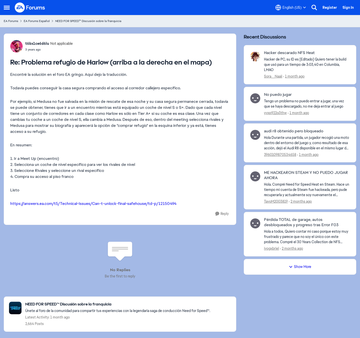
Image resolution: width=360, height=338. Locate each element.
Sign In (348, 7)
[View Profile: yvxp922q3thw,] (255, 98)
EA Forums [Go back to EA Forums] (11, 21)
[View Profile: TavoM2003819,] (255, 176)
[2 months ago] (300, 201)
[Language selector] (290, 8)
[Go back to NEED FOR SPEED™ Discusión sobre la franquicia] (117, 304)
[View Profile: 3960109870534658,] (255, 135)
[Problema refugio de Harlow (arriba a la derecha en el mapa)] (49, 49)
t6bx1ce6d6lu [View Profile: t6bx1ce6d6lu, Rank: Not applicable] (37, 43)
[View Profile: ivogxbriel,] (255, 223)
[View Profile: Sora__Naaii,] (255, 57)
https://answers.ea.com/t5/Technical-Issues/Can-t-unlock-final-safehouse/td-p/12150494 (93, 203)
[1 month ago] (293, 76)
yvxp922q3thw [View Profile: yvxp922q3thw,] (275, 113)
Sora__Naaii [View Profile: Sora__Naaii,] (273, 76)
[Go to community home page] (30, 8)
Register (329, 7)
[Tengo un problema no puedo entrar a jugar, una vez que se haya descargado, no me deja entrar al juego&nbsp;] (307, 104)
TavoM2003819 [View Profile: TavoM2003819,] (276, 201)
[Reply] (222, 213)
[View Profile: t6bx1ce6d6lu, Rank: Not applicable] (16, 46)
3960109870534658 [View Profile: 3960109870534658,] (280, 154)
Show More (300, 266)
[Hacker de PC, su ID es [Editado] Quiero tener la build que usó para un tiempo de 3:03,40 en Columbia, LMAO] (307, 65)
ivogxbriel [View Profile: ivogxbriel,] (271, 248)
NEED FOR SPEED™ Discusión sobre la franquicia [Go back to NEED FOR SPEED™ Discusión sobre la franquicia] (88, 21)
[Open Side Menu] (6, 7)
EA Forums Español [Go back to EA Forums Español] (37, 21)
